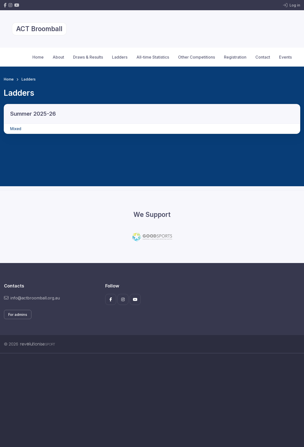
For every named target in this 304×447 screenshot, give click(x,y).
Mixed (15, 128)
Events (285, 57)
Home (38, 57)
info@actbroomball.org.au (32, 297)
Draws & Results (88, 57)
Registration (235, 57)
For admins (17, 314)
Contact (262, 57)
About (58, 57)
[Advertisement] (152, 400)
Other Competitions (196, 57)
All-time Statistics (152, 57)
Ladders (119, 57)
